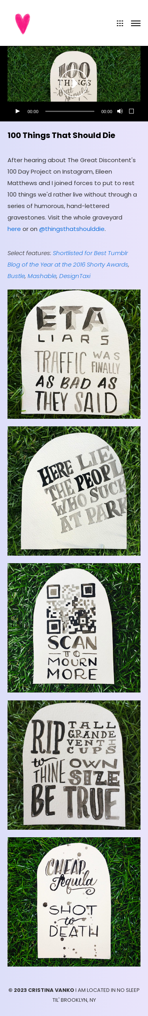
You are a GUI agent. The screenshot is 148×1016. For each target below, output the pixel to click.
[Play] (17, 111)
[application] (74, 83)
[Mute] (119, 111)
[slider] (69, 111)
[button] (74, 84)
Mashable (42, 276)
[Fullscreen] (132, 111)
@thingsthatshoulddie (72, 229)
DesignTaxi (74, 276)
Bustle (16, 276)
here (14, 229)
